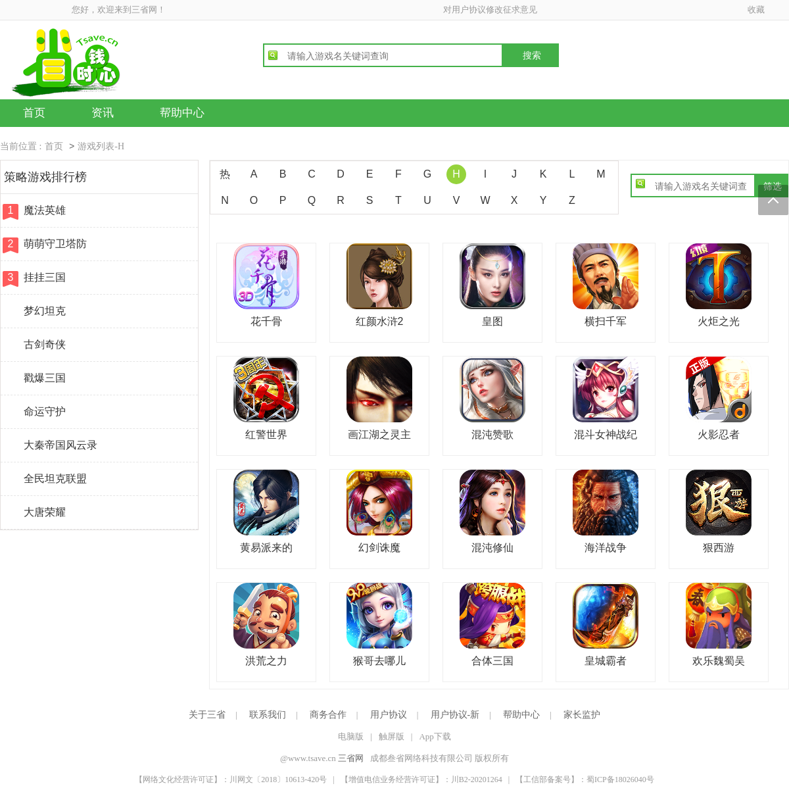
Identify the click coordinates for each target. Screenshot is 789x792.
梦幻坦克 (45, 310)
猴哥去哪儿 (379, 660)
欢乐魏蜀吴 (718, 660)
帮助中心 (182, 113)
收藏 (756, 9)
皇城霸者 (606, 660)
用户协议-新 (455, 715)
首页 (34, 113)
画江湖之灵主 (379, 434)
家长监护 (581, 715)
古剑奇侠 (45, 344)
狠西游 (718, 547)
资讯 (102, 113)
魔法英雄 (45, 210)
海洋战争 (606, 547)
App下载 (434, 736)
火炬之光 (719, 321)
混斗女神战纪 (605, 434)
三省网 (351, 758)
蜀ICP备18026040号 (620, 779)
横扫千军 (606, 321)
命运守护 (45, 411)
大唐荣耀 (45, 512)
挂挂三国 (45, 277)
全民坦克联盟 (55, 478)
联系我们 (267, 715)
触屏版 (391, 736)
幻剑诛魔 (379, 547)
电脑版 (351, 736)
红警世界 (266, 434)
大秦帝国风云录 (60, 445)
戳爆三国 (45, 378)
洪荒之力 (266, 660)
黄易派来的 (266, 547)
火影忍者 (719, 434)
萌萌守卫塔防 (55, 243)
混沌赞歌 (492, 434)
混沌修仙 (492, 547)
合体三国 (492, 660)
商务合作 (328, 715)
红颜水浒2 (380, 321)
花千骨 (266, 321)
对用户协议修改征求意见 (490, 9)
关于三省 (207, 715)
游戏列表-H (101, 146)
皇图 (492, 321)
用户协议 (388, 715)
